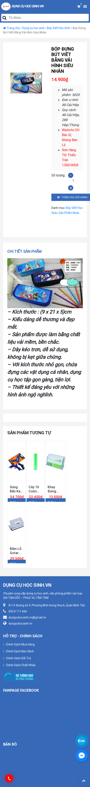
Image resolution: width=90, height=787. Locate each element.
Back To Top (84, 781)
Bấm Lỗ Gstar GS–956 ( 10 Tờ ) (16, 551)
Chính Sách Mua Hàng (20, 644)
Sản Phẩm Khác (68, 213)
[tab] (25, 251)
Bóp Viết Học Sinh (58, 28)
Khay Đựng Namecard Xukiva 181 (55, 489)
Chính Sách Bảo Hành (20, 651)
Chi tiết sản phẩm (24, 251)
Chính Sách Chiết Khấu (21, 665)
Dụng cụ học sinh (33, 28)
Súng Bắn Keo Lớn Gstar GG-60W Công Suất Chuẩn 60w (16, 489)
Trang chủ (13, 28)
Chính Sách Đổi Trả (18, 658)
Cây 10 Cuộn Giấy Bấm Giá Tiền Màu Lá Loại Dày (35, 489)
